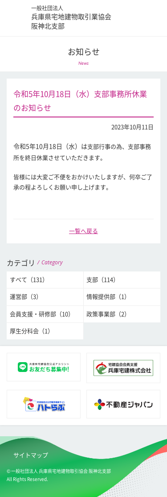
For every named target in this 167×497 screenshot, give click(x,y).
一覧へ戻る (83, 231)
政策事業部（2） (108, 314)
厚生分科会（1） (31, 331)
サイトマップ (30, 455)
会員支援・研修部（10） (42, 314)
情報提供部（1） (108, 297)
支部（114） (102, 280)
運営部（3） (26, 297)
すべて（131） (29, 280)
